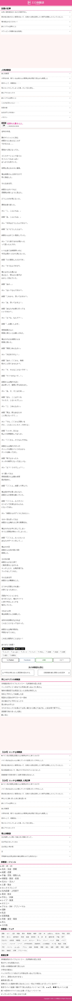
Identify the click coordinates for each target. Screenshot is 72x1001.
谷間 (63, 652)
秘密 (67, 947)
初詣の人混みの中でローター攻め (14, 697)
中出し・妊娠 (9, 648)
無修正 (9, 950)
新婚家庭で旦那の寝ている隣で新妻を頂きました (17, 775)
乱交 (4, 913)
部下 (63, 937)
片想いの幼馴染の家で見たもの (13, 966)
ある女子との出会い (8, 112)
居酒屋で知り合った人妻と (11, 711)
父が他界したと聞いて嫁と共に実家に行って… (17, 837)
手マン (39, 940)
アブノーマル (22, 950)
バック (52, 940)
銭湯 (27, 937)
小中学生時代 (28, 944)
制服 (18, 933)
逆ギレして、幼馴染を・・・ (11, 83)
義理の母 (51, 937)
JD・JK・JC (7, 866)
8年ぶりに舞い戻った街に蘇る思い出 (13, 798)
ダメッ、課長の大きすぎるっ (12, 977)
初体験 (36, 947)
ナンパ (45, 940)
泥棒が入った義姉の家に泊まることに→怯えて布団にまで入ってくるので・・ (30, 984)
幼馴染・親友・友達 (10, 878)
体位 (47, 947)
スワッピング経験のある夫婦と (11, 31)
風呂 (6, 655)
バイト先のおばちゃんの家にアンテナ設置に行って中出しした (22, 760)
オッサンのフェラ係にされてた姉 (13, 994)
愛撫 (57, 940)
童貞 (56, 652)
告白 (3, 950)
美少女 (57, 933)
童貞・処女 (20, 648)
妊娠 (30, 947)
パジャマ (12, 944)
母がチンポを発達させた (10, 963)
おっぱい (16, 652)
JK (44, 933)
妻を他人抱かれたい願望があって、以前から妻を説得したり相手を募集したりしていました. (32, 17)
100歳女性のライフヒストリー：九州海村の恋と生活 (21, 684)
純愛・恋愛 (6, 872)
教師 (34, 933)
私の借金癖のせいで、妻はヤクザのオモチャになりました (20, 770)
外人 (4, 922)
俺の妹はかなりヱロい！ (9, 21)
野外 (3, 937)
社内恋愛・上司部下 (10, 891)
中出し (42, 652)
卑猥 (62, 947)
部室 (68, 933)
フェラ (33, 652)
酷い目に (4, 715)
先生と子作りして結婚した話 (12, 694)
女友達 (12, 940)
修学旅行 (16, 937)
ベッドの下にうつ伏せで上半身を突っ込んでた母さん (21, 687)
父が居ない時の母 (7, 846)
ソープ (19, 944)
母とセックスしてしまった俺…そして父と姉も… (17, 88)
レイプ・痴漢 (7, 900)
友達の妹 (4, 107)
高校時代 (37, 944)
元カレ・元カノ (8, 881)
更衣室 (33, 937)
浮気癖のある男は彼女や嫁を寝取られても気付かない (19, 856)
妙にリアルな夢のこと (8, 26)
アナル (24, 947)
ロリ (8, 933)
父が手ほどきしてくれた (9, 842)
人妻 (13, 933)
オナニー (5, 903)
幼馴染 (18, 940)
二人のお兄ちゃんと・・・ (10, 103)
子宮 (3, 947)
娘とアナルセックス (8, 93)
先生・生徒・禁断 (9, 869)
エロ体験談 (46, 944)
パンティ (4, 944)
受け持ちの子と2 (7, 704)
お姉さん (50, 933)
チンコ (25, 652)
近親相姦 (5, 916)
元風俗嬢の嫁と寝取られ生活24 (54, 672)
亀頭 (59, 944)
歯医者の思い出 (7, 980)
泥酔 (4, 909)
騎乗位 (14, 655)
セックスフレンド (9, 888)
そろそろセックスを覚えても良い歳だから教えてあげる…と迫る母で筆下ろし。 (31, 708)
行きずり (4, 940)
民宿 (22, 937)
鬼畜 (52, 947)
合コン (9, 937)
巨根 (64, 944)
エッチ (7, 652)
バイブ (63, 940)
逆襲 (57, 947)
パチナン (4, 117)
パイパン (9, 947)
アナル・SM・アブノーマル (13, 906)
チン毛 (54, 944)
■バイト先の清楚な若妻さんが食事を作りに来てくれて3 (20, 755)
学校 (63, 933)
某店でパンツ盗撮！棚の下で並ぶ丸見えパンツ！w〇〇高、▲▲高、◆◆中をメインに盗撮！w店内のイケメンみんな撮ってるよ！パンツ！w (34, 989)
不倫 (58, 937)
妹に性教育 (5, 73)
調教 (3, 933)
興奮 (41, 947)
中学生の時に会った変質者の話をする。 (17, 672)
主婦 (40, 933)
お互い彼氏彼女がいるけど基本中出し (14, 12)
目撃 (14, 950)
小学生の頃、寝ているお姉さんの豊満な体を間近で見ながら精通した (24, 78)
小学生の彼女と (7, 970)
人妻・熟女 (6, 885)
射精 (49, 652)
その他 (5, 925)
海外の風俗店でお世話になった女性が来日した (19, 691)
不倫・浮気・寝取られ (11, 875)
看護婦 (29, 933)
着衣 (23, 933)
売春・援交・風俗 (9, 919)
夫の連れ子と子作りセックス (12, 701)
